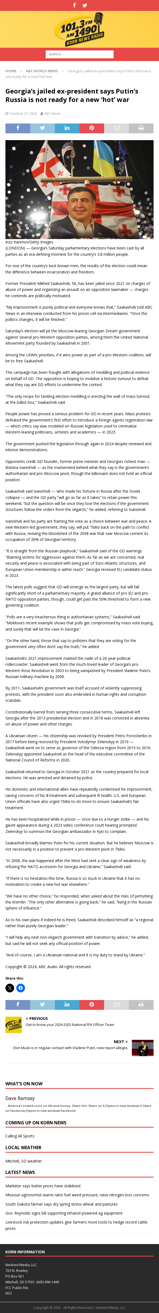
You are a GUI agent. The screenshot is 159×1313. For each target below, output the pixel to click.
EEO (8, 1293)
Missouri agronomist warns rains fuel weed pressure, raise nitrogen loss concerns (77, 1194)
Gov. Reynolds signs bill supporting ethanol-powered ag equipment (64, 1213)
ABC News (52, 113)
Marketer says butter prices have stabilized (42, 1185)
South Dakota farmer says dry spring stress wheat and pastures (61, 1204)
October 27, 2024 (23, 113)
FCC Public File (16, 1287)
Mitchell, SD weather (23, 1161)
